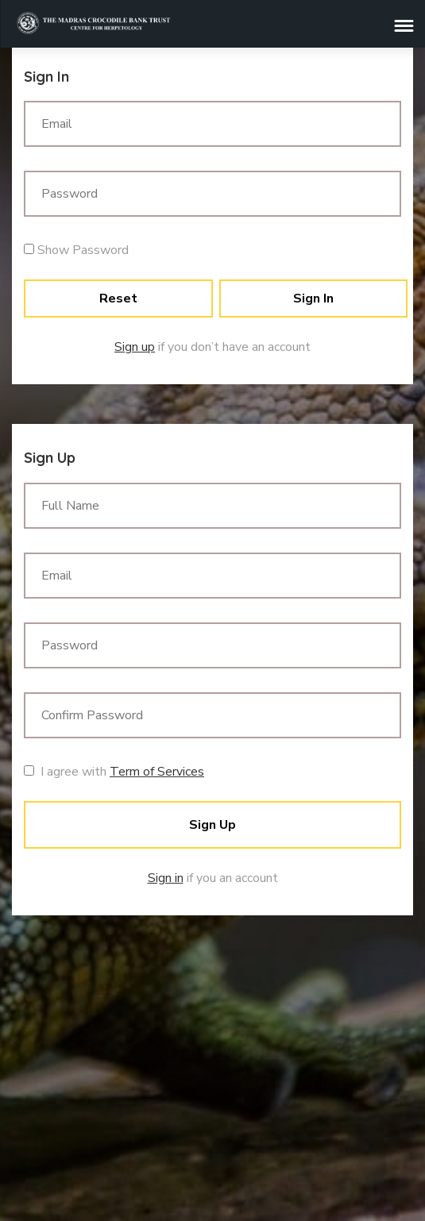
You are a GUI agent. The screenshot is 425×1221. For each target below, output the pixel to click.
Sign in (166, 878)
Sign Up (212, 825)
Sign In (313, 298)
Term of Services (157, 771)
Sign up (134, 347)
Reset (118, 298)
